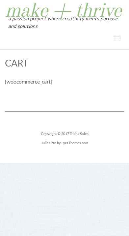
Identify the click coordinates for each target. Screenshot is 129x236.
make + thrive (63, 11)
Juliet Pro (48, 143)
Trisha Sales (79, 133)
